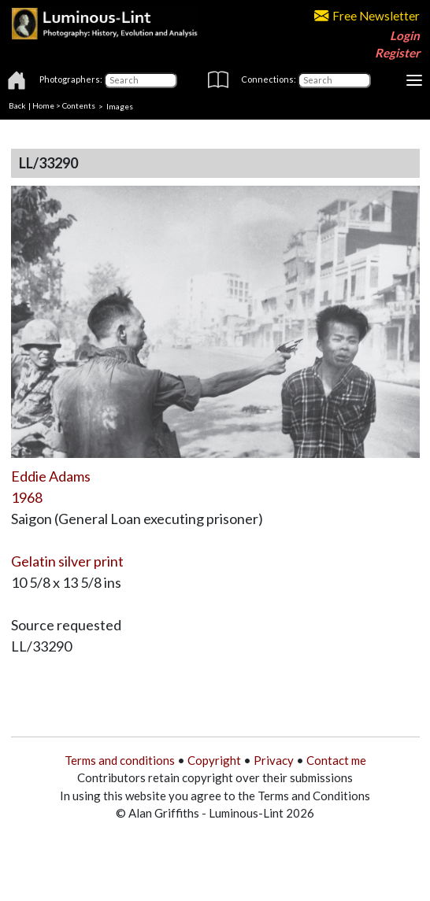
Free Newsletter (367, 15)
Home (43, 105)
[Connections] (334, 80)
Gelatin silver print (67, 561)
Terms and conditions (120, 760)
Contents (78, 105)
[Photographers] (140, 80)
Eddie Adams (51, 476)
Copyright (214, 760)
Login (405, 35)
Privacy (274, 760)
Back (17, 105)
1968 (27, 497)
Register (397, 53)
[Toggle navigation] (414, 80)
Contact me (336, 760)
